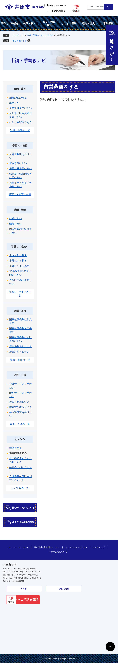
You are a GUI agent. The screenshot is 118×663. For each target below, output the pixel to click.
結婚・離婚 (20, 209)
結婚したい (15, 218)
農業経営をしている (20, 346)
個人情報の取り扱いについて (47, 547)
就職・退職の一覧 (20, 359)
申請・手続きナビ (35, 35)
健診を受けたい (18, 163)
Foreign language (56, 5)
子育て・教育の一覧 (20, 194)
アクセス (24, 589)
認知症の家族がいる (20, 407)
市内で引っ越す (18, 255)
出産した (14, 102)
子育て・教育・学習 (49, 23)
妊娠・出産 (20, 88)
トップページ (18, 35)
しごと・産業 (68, 23)
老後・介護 (20, 375)
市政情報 (108, 23)
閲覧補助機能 (58, 10)
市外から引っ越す (19, 266)
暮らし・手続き (10, 23)
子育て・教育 (19, 145)
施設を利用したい (19, 401)
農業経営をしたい (19, 351)
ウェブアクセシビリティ (76, 547)
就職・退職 (20, 311)
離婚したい (15, 223)
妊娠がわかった (18, 97)
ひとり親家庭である (20, 122)
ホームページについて (18, 547)
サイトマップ (99, 547)
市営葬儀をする (19, 41)
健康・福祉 (29, 23)
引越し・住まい (20, 246)
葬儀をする (15, 448)
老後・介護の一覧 (20, 424)
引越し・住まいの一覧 (20, 294)
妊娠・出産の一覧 (20, 130)
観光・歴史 (88, 23)
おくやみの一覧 (20, 488)
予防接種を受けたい (20, 108)
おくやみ (49, 35)
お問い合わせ (63, 589)
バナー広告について (58, 552)
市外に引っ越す (18, 260)
